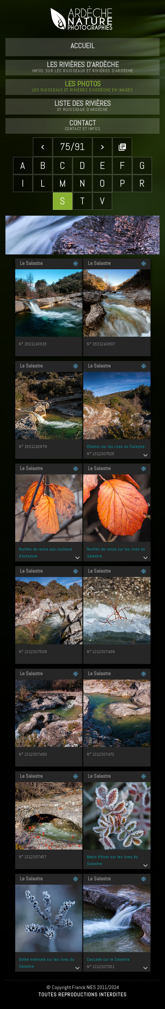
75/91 (72, 146)
